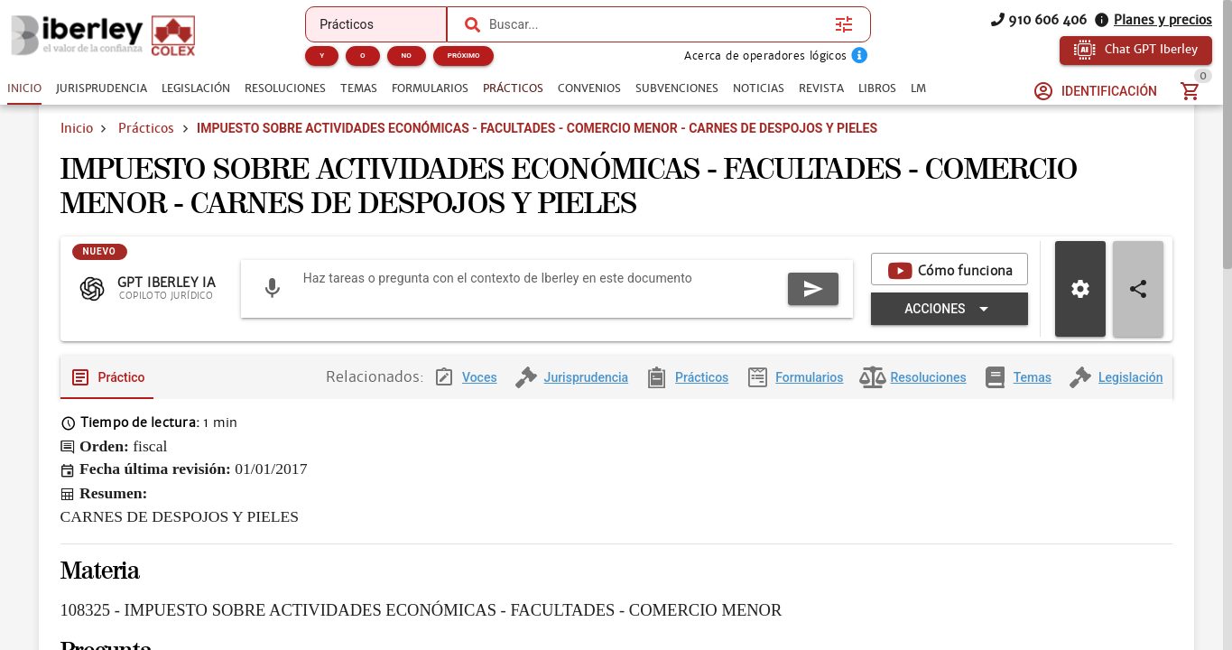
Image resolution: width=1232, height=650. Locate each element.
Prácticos (146, 152)
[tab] (24, 88)
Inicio (76, 152)
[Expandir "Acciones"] (641, 346)
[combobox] (657, 24)
